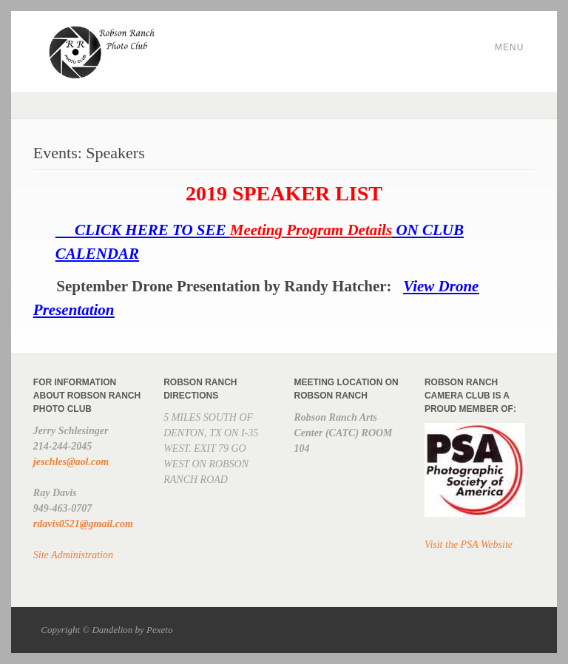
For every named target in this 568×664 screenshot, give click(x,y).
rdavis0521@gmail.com (83, 523)
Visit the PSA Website (469, 544)
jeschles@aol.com (71, 461)
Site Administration (73, 554)
